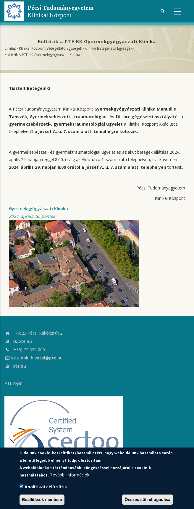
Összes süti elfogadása (148, 499)
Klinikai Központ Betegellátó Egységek (50, 48)
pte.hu (19, 366)
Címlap (10, 48)
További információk (69, 475)
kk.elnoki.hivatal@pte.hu (33, 358)
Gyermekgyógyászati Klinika (38, 208)
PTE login (13, 383)
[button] (74, 263)
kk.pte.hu (22, 341)
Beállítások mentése (42, 499)
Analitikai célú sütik (46, 486)
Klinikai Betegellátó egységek (108, 48)
